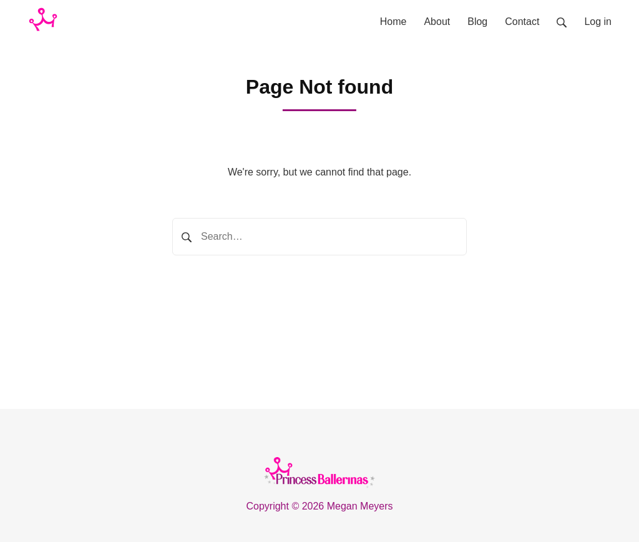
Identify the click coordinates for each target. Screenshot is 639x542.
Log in (598, 21)
